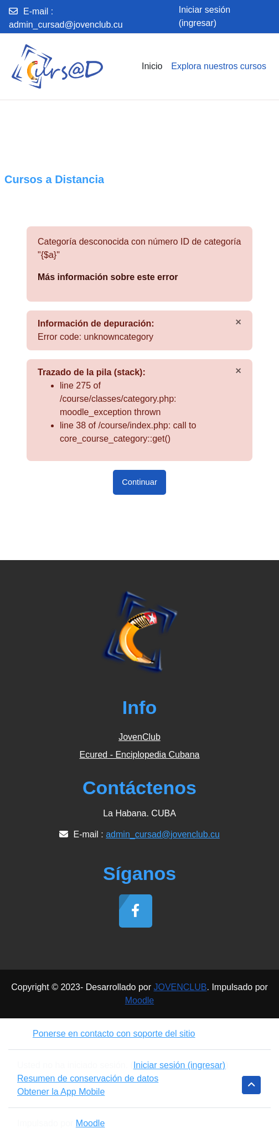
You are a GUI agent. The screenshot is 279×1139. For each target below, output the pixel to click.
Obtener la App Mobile (61, 1091)
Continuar (139, 482)
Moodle (139, 1000)
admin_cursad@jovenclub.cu (66, 24)
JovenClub (139, 737)
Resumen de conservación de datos (87, 1078)
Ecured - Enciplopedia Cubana (139, 754)
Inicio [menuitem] (152, 66)
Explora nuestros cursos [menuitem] (218, 66)
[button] (251, 1085)
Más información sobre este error (108, 277)
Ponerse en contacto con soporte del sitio (106, 1033)
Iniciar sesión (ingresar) (204, 16)
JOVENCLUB (179, 987)
